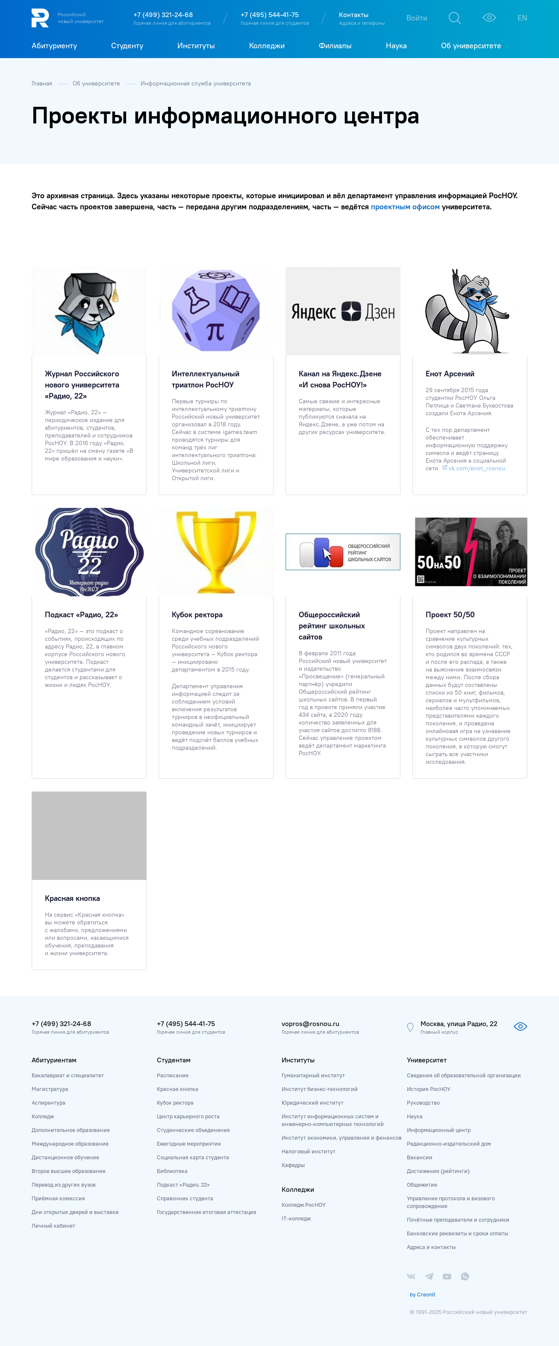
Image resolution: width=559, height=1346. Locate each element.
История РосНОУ (428, 1088)
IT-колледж (296, 1218)
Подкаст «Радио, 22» (183, 1184)
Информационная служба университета (196, 83)
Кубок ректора (175, 1102)
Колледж (43, 1116)
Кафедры (293, 1164)
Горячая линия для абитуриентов (172, 23)
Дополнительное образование (71, 1129)
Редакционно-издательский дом (449, 1143)
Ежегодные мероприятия (189, 1143)
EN (522, 18)
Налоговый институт (308, 1151)
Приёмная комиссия (58, 1198)
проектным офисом (405, 206)
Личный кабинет (53, 1225)
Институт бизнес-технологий (320, 1088)
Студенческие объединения (193, 1129)
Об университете (97, 83)
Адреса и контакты (431, 1246)
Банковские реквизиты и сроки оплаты (457, 1233)
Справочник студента (185, 1198)
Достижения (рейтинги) (438, 1170)
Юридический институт (313, 1102)
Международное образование (70, 1143)
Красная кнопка (177, 1088)
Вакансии (419, 1157)
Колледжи (298, 1189)
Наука (415, 1116)
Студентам (174, 1060)
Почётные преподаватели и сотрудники (458, 1219)
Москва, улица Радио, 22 (459, 1023)
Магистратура (50, 1088)
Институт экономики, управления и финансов (342, 1137)
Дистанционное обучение (65, 1157)
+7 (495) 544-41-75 (270, 14)
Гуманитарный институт (313, 1075)
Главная (43, 83)
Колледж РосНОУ (304, 1204)
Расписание (172, 1075)
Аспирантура (48, 1102)
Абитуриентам (54, 1060)
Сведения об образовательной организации (464, 1075)
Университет (427, 1060)
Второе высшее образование (69, 1170)
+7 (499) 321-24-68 (163, 14)
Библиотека (172, 1170)
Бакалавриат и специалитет (68, 1075)
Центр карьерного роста (188, 1116)
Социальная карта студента (193, 1157)
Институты (298, 1060)
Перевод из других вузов (64, 1184)
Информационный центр (439, 1129)
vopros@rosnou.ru (310, 1023)
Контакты (353, 14)
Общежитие (422, 1184)
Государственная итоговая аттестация (206, 1211)
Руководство (423, 1102)
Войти (416, 18)
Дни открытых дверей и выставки (75, 1211)
